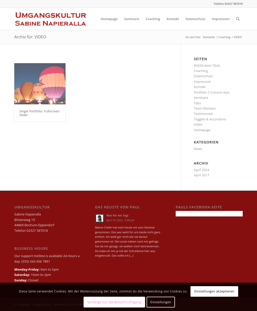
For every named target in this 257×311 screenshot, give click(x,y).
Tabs (197, 103)
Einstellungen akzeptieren (214, 291)
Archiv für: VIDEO (30, 37)
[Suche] (238, 19)
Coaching (201, 70)
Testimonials (203, 113)
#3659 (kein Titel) (207, 65)
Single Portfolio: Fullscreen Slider (39, 113)
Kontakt (200, 87)
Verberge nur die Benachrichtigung (114, 302)
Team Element (205, 108)
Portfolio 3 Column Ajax (212, 92)
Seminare (201, 97)
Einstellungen (160, 302)
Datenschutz (203, 76)
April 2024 (201, 170)
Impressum (202, 81)
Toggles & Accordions (210, 119)
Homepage (202, 130)
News (198, 148)
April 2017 (201, 175)
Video (198, 124)
